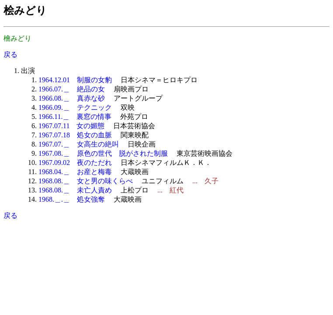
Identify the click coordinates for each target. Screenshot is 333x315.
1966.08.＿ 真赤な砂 (71, 98)
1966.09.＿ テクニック (75, 107)
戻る (10, 54)
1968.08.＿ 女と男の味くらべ (85, 181)
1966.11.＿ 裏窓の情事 (74, 116)
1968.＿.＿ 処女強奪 (71, 199)
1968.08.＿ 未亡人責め (75, 190)
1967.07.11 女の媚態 (71, 126)
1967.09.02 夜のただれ (75, 162)
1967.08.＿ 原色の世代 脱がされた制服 (103, 153)
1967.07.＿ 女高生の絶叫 (78, 144)
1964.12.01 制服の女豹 (75, 80)
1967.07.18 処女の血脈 (75, 135)
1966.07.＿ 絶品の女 (71, 89)
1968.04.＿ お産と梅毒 (75, 171)
